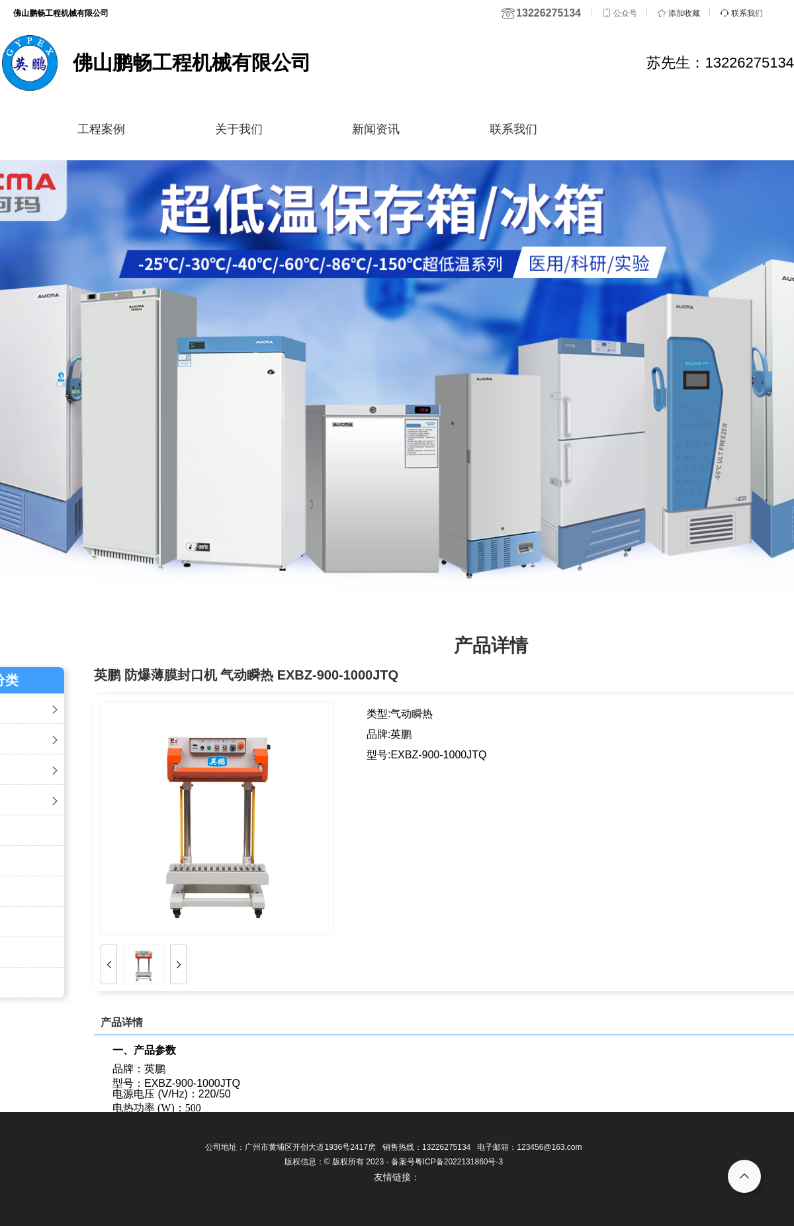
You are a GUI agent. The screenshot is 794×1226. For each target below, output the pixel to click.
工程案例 (101, 129)
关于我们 (239, 129)
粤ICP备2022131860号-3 (459, 1161)
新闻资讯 (376, 129)
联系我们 (513, 129)
